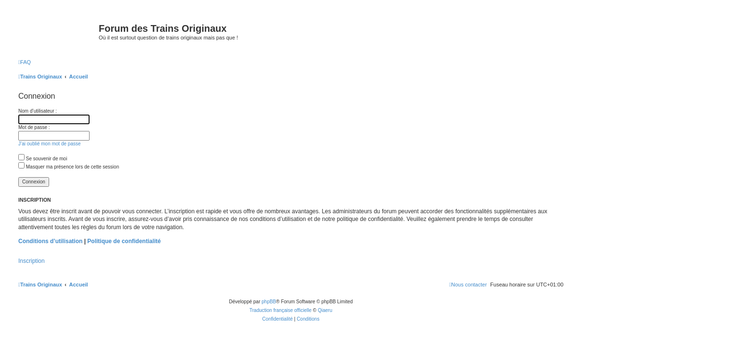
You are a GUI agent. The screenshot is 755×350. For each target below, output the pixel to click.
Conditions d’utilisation (50, 241)
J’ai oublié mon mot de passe (49, 143)
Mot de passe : (34, 127)
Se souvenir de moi (42, 158)
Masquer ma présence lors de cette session (68, 166)
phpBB (268, 301)
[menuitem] (24, 62)
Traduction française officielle (280, 310)
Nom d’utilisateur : (37, 111)
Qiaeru (325, 310)
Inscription (31, 261)
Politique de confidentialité (124, 241)
